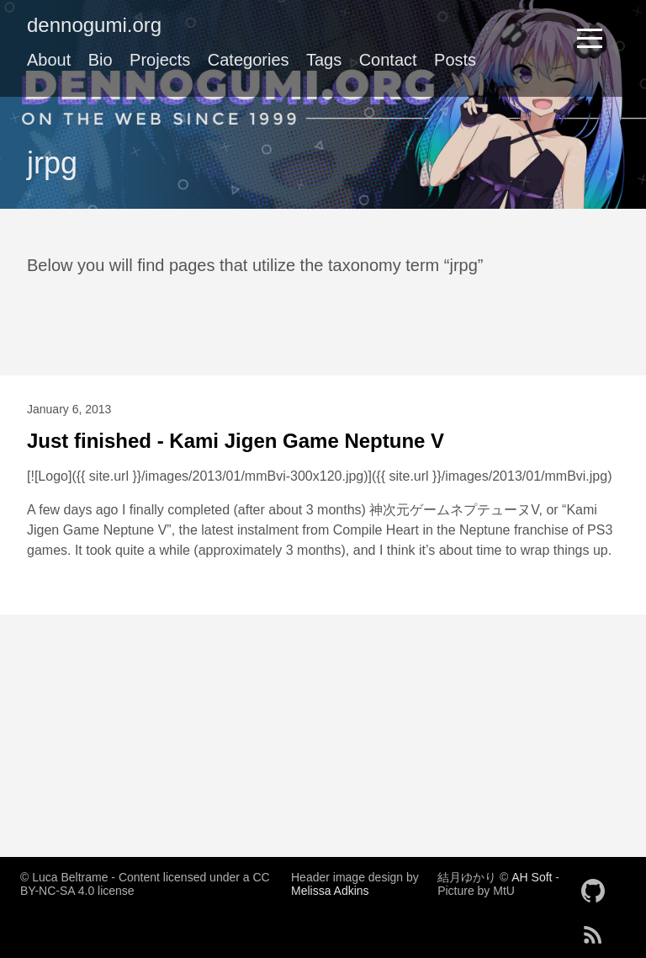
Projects (160, 60)
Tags (324, 60)
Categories (248, 60)
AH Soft (531, 877)
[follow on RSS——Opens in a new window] (598, 929)
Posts (455, 60)
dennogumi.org (94, 24)
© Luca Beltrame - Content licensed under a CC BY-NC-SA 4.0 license (145, 883)
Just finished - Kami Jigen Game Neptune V (235, 440)
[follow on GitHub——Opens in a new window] (598, 885)
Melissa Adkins (330, 890)
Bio (100, 60)
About (49, 60)
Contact (388, 60)
